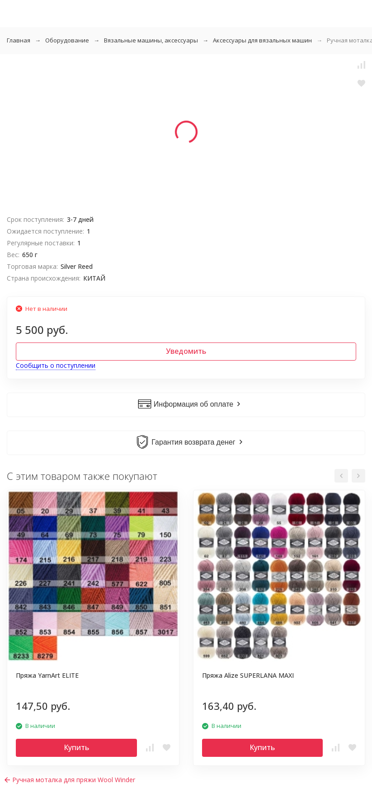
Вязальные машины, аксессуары (151, 40)
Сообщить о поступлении (55, 365)
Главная (18, 40)
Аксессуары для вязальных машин (262, 40)
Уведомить (186, 351)
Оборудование (67, 40)
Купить (76, 747)
